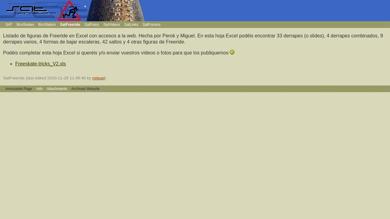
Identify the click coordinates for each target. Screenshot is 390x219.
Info (39, 89)
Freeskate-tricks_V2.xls (40, 63)
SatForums (152, 25)
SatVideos (111, 25)
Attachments (57, 89)
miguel (98, 78)
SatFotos (91, 25)
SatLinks (131, 25)
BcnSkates (25, 25)
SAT (8, 25)
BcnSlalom (47, 25)
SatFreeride (70, 25)
